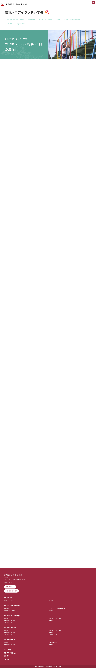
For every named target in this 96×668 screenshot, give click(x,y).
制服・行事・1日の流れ (55, 618)
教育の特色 (6, 608)
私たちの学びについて (9, 600)
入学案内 (9, 24)
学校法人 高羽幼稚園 (46, 666)
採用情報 (6, 656)
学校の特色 (31, 20)
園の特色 (6, 618)
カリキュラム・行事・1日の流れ (49, 20)
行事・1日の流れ (53, 642)
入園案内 (51, 620)
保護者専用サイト (10, 587)
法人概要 (51, 600)
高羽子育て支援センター (11, 653)
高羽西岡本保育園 (9, 640)
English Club (21, 24)
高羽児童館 (7, 650)
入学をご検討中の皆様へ (72, 20)
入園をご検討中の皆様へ (10, 620)
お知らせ (6, 659)
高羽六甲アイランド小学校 (15, 20)
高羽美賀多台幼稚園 (10, 628)
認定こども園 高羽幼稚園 (12, 616)
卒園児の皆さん (53, 634)
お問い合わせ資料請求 (11, 591)
